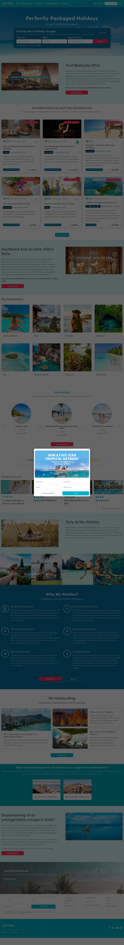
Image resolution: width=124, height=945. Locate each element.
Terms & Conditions (48, 493)
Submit (76, 493)
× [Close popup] (88, 449)
